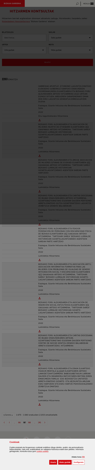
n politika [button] (42, 451)
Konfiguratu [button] (79, 462)
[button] (83, 457)
